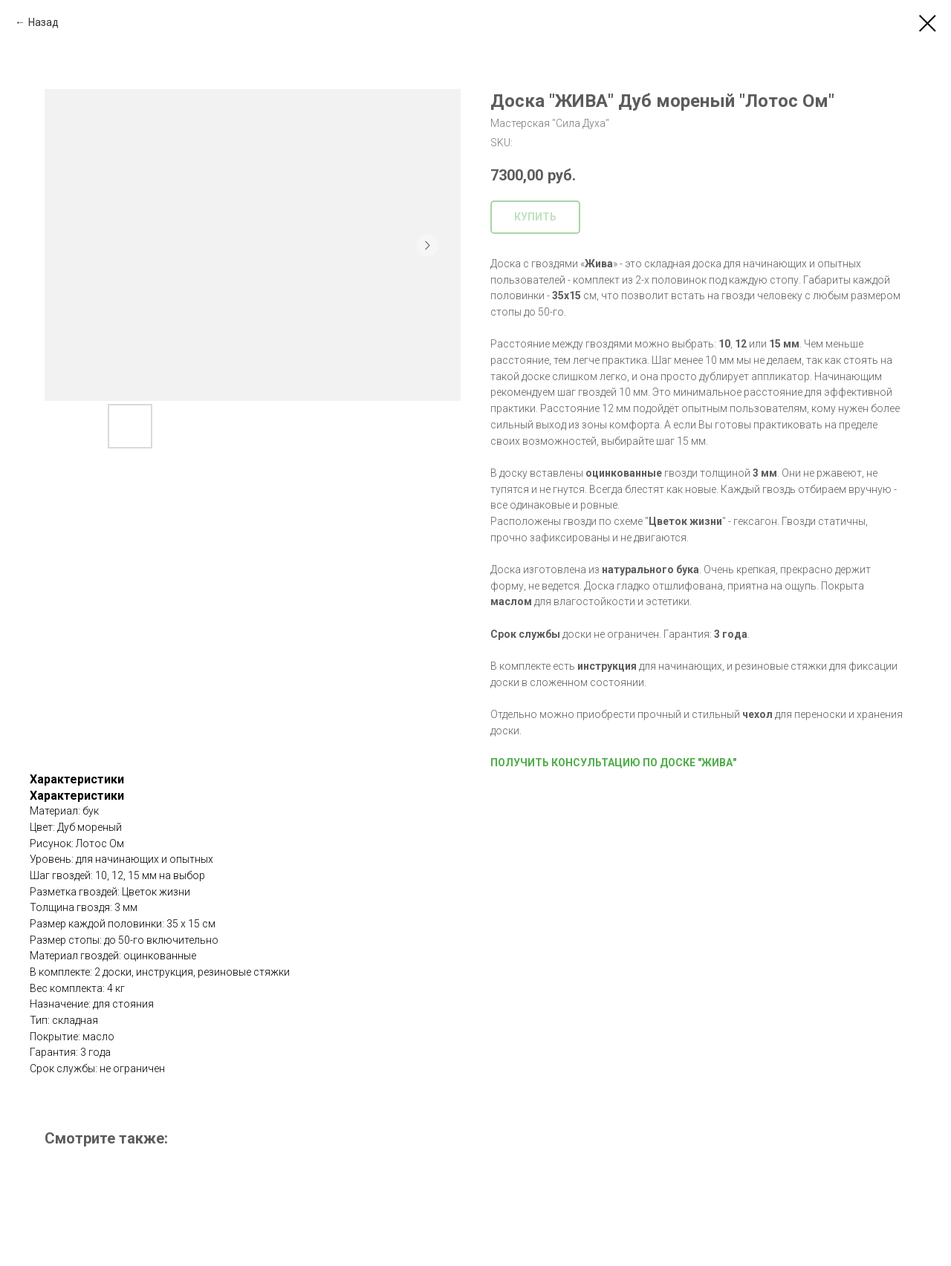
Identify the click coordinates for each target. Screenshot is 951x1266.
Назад (43, 22)
